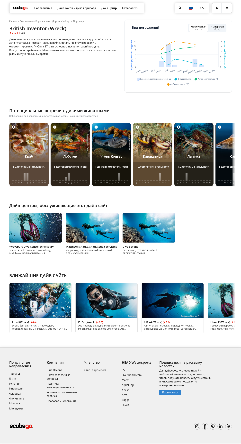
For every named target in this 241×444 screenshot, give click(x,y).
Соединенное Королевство (35, 21)
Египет (13, 379)
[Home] (20, 8)
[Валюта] (203, 8)
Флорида (15, 394)
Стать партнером (95, 370)
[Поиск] (180, 8)
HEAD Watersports (136, 363)
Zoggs (125, 400)
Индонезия (16, 389)
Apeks (125, 390)
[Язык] (191, 8)
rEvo (124, 395)
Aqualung (128, 385)
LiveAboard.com (132, 375)
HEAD (125, 405)
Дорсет (56, 21)
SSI (123, 370)
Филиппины (17, 399)
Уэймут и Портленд (73, 21)
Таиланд (14, 374)
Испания (14, 384)
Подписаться (170, 393)
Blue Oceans (54, 370)
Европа (13, 21)
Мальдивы (16, 409)
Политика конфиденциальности (60, 386)
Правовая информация (61, 401)
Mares (125, 380)
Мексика (14, 404)
